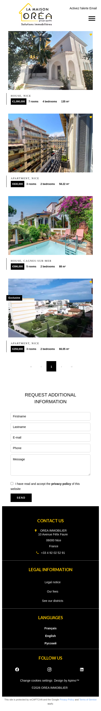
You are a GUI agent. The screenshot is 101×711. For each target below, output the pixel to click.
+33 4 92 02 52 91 (53, 552)
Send (21, 497)
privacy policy (61, 483)
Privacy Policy (67, 699)
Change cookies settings (36, 680)
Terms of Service (88, 699)
